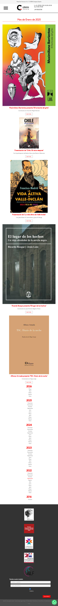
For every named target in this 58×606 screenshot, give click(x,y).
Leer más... (29, 114)
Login (29, 603)
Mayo (30, 389)
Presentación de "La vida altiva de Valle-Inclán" (29, 215)
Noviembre (30, 405)
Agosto (30, 480)
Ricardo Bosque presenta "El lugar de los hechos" (29, 306)
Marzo (30, 392)
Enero (30, 396)
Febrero (30, 394)
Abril (30, 391)
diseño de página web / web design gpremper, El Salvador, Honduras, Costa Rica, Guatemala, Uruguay (29, 601)
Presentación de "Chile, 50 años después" (29, 150)
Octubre (30, 406)
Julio (30, 410)
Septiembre (30, 408)
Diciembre (30, 403)
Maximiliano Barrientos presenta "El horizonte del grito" (29, 108)
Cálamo (31, 591)
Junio (30, 412)
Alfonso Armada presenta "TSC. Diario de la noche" (29, 376)
